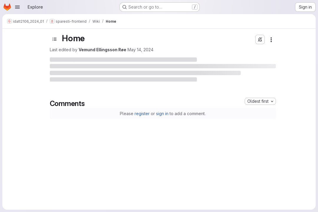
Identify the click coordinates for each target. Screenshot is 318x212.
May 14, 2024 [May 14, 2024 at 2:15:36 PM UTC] (140, 49)
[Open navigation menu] (17, 7)
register (142, 113)
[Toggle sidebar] (54, 39)
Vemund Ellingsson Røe (102, 49)
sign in (162, 113)
